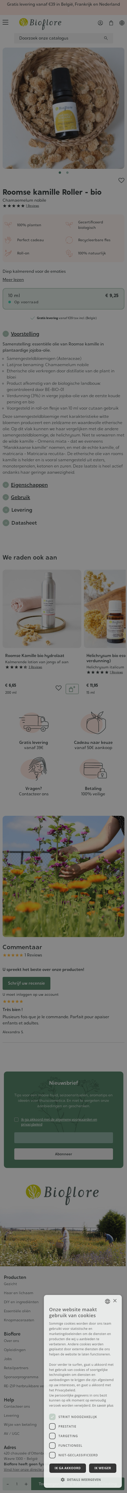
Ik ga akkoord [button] (68, 1468)
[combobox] (107, 1301)
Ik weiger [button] (102, 1468)
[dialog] (83, 1391)
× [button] (115, 1301)
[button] (83, 1479)
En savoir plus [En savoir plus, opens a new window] (102, 1405)
